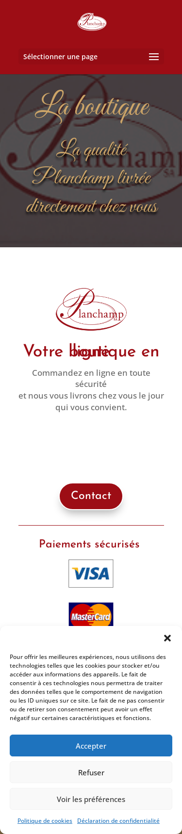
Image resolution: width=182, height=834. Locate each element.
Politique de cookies (44, 821)
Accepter (91, 746)
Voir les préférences (91, 799)
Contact (91, 496)
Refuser (91, 772)
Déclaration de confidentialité (118, 821)
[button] (167, 638)
